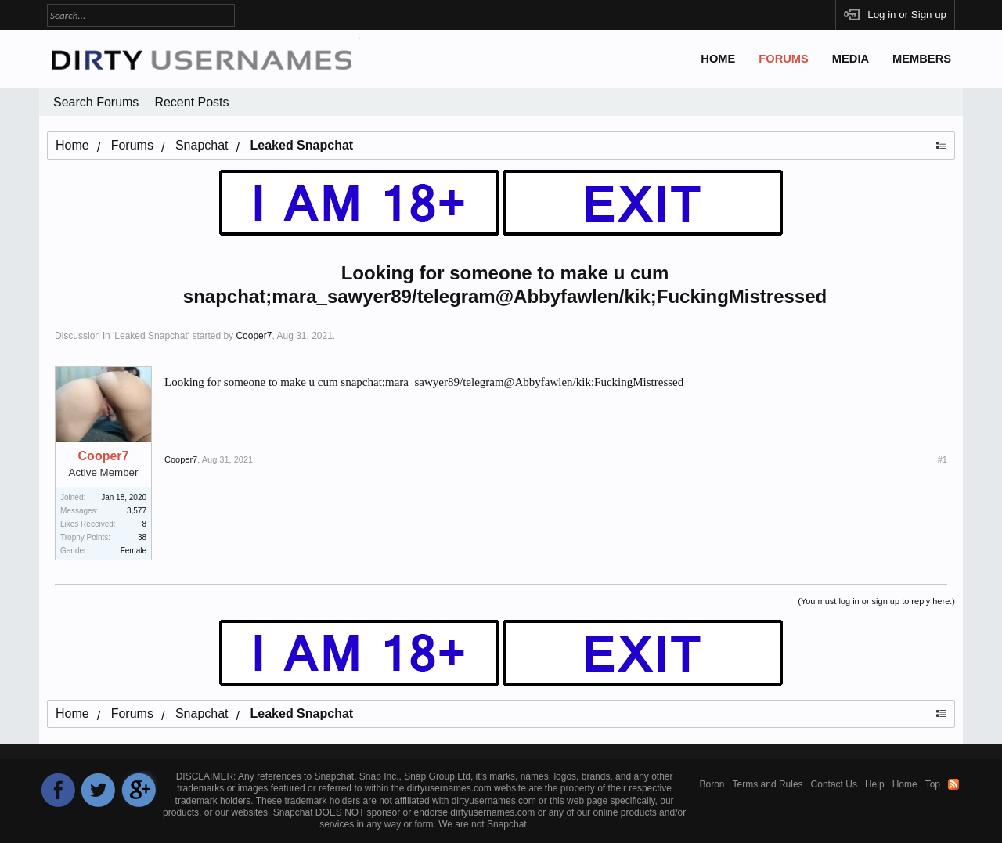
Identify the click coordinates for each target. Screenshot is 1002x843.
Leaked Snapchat (150, 335)
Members (921, 58)
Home (718, 58)
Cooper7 (254, 335)
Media (850, 58)
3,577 (136, 510)
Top (932, 784)
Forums (784, 58)
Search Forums (96, 102)
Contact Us (834, 784)
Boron (712, 784)
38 (142, 537)
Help (875, 784)
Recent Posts (191, 102)
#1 (942, 459)
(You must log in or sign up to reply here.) (876, 601)
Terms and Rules (768, 784)
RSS (953, 784)
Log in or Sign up (906, 14)
